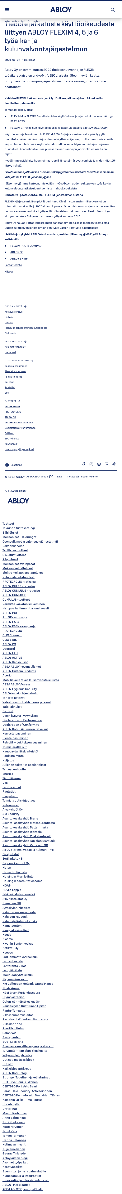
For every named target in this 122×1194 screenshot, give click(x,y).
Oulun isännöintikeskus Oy (21, 1001)
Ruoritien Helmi (13, 1028)
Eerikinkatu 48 (12, 858)
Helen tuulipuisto (14, 872)
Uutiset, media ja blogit (18, 1059)
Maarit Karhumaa (14, 1113)
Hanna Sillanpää (14, 1140)
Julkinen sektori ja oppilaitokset (24, 765)
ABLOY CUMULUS (14, 595)
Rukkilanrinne (12, 1024)
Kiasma (7, 939)
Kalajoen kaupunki (15, 916)
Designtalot (10, 854)
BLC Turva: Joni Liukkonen (20, 1082)
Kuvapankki (11, 443)
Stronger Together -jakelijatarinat (26, 1077)
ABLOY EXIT (10, 653)
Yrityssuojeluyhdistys (17, 1055)
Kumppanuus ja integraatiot (21, 1176)
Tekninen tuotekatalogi (18, 528)
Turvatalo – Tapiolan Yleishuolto (24, 1050)
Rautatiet (10, 387)
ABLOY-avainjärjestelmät (19, 422)
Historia (9, 317)
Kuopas (7, 952)
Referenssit (10, 805)
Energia (7, 774)
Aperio (7, 675)
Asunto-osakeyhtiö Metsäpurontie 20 (28, 823)
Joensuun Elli (11, 903)
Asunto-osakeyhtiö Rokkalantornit (26, 836)
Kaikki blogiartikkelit (16, 1068)
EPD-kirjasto (12, 438)
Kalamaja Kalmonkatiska (19, 921)
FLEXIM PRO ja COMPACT (26, 246)
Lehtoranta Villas (14, 966)
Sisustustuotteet (14, 555)
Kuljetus (9, 381)
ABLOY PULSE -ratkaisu (18, 586)
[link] (17, 21)
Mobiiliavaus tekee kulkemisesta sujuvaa (30, 680)
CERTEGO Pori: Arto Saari (19, 1086)
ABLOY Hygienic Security (19, 689)
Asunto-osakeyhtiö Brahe (20, 818)
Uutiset (7, 1064)
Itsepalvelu (10, 796)
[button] (36, 21)
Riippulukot (10, 559)
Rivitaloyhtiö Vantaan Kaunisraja (25, 1019)
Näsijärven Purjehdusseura (21, 992)
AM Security (10, 814)
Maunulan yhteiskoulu (18, 975)
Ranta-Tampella (13, 1010)
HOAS (6, 885)
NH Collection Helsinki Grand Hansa (27, 983)
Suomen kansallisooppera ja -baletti (28, 1046)
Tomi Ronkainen (13, 1122)
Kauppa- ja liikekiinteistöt (20, 751)
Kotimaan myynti (14, 1144)
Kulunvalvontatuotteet (18, 577)
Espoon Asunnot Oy (16, 863)
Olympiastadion (13, 997)
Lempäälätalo (12, 970)
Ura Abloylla (11, 1104)
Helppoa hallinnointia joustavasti (25, 608)
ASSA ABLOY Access (16, 684)
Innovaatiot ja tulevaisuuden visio (25, 1180)
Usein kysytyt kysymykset (19, 449)
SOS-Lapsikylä (12, 1042)
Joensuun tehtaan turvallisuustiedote (26, 327)
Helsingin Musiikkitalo (18, 876)
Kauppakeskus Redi (15, 930)
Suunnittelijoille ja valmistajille (24, 1171)
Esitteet (9, 433)
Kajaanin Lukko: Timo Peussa (22, 1100)
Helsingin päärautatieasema (22, 881)
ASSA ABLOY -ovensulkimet (21, 666)
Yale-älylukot (12, 707)
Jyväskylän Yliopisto (16, 908)
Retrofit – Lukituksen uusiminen (24, 742)
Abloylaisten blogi (15, 1158)
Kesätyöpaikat (12, 1167)
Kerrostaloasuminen (16, 365)
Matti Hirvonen (13, 1126)
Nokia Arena (11, 988)
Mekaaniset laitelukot (17, 568)
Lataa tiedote (13, 265)
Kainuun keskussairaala (19, 912)
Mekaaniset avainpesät (18, 564)
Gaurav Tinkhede (14, 1153)
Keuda (6, 934)
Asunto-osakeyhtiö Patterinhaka (25, 827)
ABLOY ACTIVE (12, 657)
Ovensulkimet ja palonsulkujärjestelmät (30, 541)
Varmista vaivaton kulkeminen (23, 604)
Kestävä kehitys (13, 311)
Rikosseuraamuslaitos (17, 1015)
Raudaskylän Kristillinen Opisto (24, 1006)
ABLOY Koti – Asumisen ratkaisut (25, 729)
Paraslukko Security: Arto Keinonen (27, 1091)
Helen (6, 867)
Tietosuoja (10, 333)
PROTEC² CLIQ (13, 411)
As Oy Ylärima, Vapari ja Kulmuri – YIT (28, 850)
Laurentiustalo (12, 961)
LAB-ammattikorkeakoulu (20, 957)
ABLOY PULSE (12, 406)
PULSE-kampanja (14, 617)
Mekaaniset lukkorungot (19, 537)
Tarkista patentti (13, 698)
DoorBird (8, 648)
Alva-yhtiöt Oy (12, 809)
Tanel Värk (9, 1131)
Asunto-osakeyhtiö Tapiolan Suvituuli (28, 841)
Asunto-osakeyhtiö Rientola (22, 832)
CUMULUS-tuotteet (16, 599)
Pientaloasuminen (15, 371)
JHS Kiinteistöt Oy (14, 899)
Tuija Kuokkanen (13, 1149)
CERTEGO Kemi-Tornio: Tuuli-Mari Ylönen (31, 1095)
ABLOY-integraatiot (16, 1185)
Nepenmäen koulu (15, 979)
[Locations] (13, 463)
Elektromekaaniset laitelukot (22, 572)
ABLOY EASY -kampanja (18, 626)
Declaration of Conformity (20, 724)
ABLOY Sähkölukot (15, 662)
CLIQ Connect (12, 635)
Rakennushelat (13, 546)
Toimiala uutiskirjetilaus (18, 800)
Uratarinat (10, 352)
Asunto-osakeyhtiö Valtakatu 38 (25, 845)
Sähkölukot (10, 532)
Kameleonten (12, 925)
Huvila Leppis (11, 890)
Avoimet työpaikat (15, 346)
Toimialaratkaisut (14, 747)
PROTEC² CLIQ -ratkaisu (19, 581)
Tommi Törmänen (14, 1135)
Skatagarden (11, 1037)
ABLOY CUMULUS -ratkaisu (21, 590)
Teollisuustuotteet (15, 550)
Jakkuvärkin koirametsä (18, 894)
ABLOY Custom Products (19, 671)
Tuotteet (8, 523)
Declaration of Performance (20, 427)
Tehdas (9, 322)
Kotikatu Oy (10, 948)
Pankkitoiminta (13, 376)
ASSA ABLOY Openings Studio (22, 1189)
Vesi (7, 392)
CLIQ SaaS (9, 639)
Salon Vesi (9, 1033)
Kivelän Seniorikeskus (17, 943)
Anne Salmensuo (14, 1118)
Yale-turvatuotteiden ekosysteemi (26, 702)
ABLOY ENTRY (19, 258)
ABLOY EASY (10, 622)
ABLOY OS (16, 252)
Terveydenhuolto (14, 769)
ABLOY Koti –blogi (14, 1073)
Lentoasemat (11, 787)
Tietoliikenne (11, 778)
